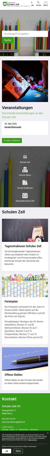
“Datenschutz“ (32, 440)
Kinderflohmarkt (13, 127)
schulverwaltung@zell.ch (13, 422)
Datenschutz (23, 429)
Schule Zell (25, 158)
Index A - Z (13, 429)
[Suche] (7, 40)
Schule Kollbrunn (25, 184)
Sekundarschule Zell (25, 197)
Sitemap (5, 429)
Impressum (34, 429)
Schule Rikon (25, 171)
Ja (6, 451)
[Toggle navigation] (45, 4)
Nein (18, 451)
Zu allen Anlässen (12, 140)
